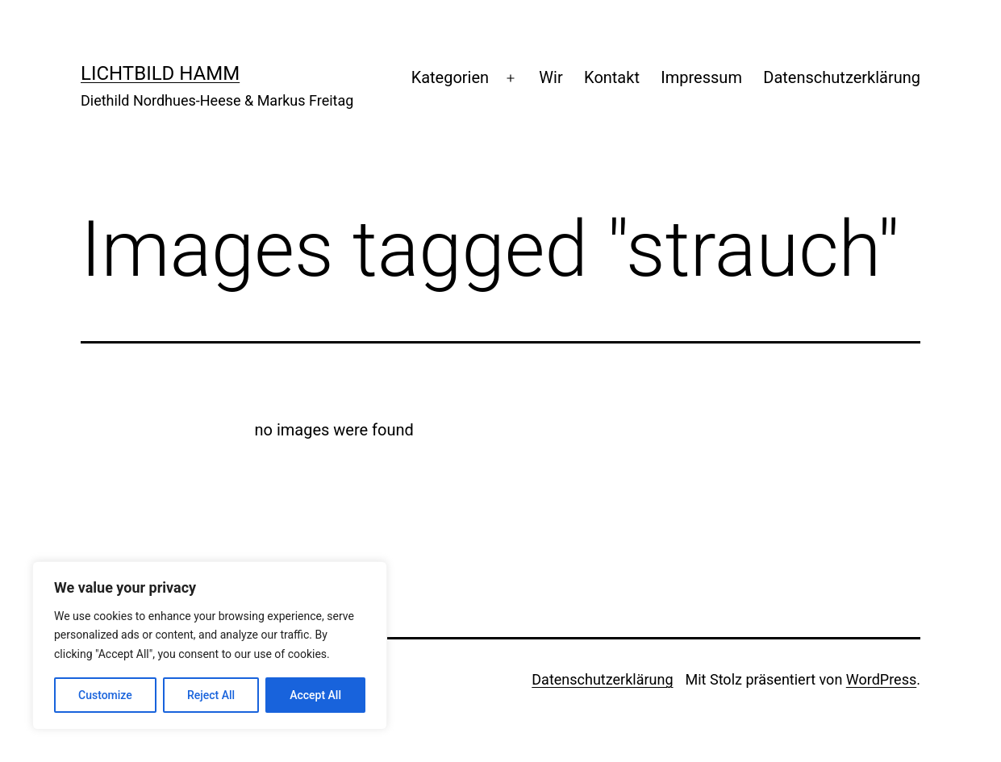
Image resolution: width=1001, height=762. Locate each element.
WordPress (881, 679)
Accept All (315, 695)
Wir (550, 77)
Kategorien (450, 77)
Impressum (701, 77)
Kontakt (612, 77)
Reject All (211, 695)
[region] (209, 645)
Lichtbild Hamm (160, 73)
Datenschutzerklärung (841, 77)
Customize (105, 695)
